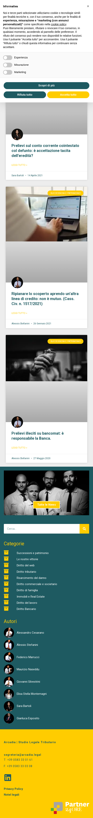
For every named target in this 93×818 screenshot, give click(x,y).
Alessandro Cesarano (30, 632)
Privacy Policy (13, 789)
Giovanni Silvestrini (28, 681)
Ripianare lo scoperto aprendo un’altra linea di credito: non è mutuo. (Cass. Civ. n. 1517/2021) (45, 298)
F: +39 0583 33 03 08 (18, 766)
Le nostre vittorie (27, 559)
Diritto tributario (26, 571)
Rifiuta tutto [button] (24, 94)
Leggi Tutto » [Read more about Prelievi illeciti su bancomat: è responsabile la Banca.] (19, 447)
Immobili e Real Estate (31, 596)
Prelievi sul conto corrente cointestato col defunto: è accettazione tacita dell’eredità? (45, 150)
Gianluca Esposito (28, 718)
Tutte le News (46, 504)
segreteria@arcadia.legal (22, 754)
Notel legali (11, 794)
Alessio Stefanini (27, 645)
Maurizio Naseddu (28, 669)
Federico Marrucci (28, 657)
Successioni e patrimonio (33, 553)
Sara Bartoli (24, 706)
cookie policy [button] (58, 24)
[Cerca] (84, 529)
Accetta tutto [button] (68, 94)
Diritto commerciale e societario (37, 584)
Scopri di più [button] (46, 85)
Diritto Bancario (26, 609)
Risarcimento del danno (31, 578)
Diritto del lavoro (27, 603)
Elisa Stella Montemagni (32, 694)
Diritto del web (26, 565)
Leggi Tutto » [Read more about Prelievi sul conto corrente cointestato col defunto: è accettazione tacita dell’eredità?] (19, 165)
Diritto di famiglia (27, 590)
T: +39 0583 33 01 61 (18, 759)
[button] (88, 6)
